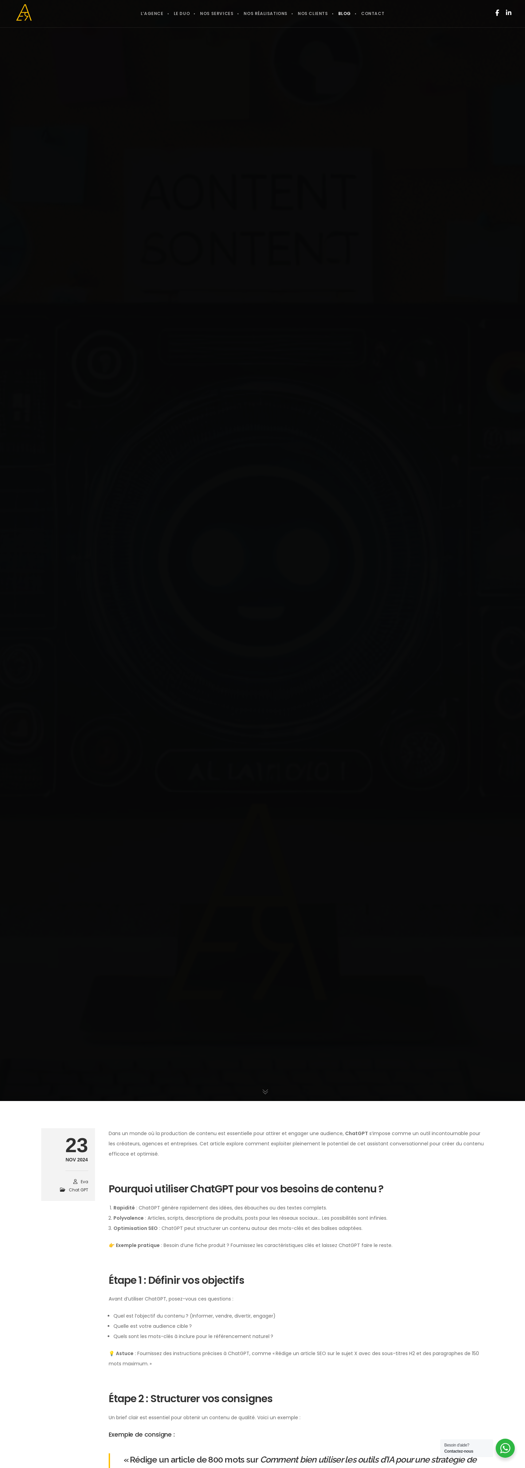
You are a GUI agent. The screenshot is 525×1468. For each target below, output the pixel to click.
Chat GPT (78, 1190)
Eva (84, 1182)
